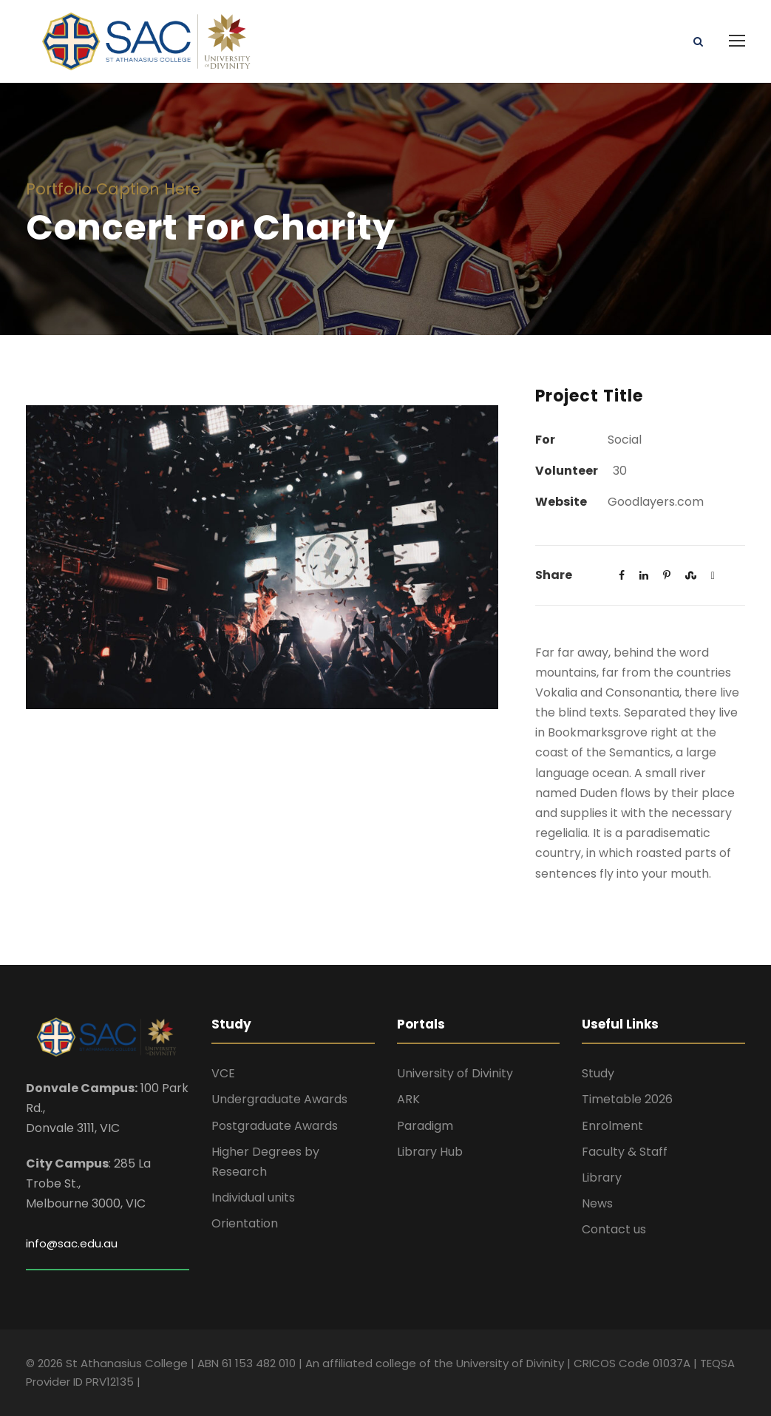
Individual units (253, 1197)
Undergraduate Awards (279, 1099)
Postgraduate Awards (274, 1125)
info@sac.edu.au (72, 1243)
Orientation (244, 1223)
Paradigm (425, 1125)
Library (602, 1177)
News (597, 1203)
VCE (223, 1073)
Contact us (614, 1229)
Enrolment (612, 1125)
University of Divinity (455, 1073)
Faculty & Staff (625, 1151)
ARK (408, 1099)
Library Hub (430, 1151)
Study (598, 1073)
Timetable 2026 (627, 1099)
